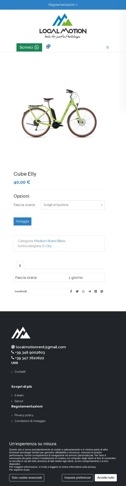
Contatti (20, 371)
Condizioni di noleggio (30, 421)
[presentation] (20, 265)
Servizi (19, 401)
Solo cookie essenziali (27, 477)
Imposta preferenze (77, 477)
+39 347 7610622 (27, 358)
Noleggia (22, 221)
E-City (47, 246)
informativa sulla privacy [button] (82, 466)
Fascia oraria (24, 205)
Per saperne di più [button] (19, 469)
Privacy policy (24, 415)
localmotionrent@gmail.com (38, 347)
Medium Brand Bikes (49, 241)
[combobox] (73, 205)
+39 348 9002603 (28, 352)
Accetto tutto (105, 477)
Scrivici (29, 47)
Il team (19, 395)
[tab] (20, 265)
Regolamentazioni (63, 4)
